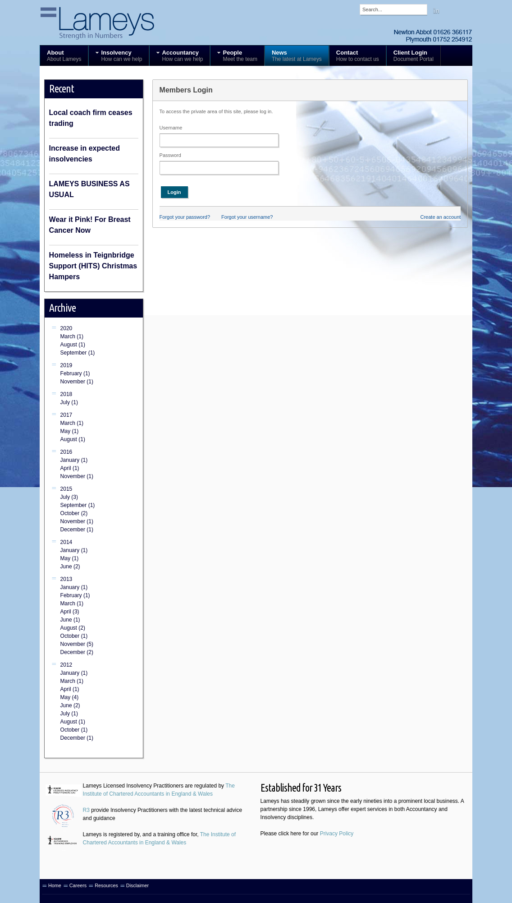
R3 (86, 810)
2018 (66, 394)
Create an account (440, 217)
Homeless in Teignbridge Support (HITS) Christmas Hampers (93, 266)
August (72, 344)
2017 (66, 415)
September (77, 353)
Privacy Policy (337, 833)
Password (170, 155)
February (75, 373)
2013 (66, 579)
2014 (66, 542)
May (69, 431)
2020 (66, 328)
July (69, 402)
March (71, 336)
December (76, 529)
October (74, 513)
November (76, 381)
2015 (66, 489)
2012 (66, 665)
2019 (66, 365)
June (70, 566)
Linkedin (436, 10)
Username (171, 127)
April (69, 468)
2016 (66, 452)
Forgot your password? (185, 217)
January (74, 460)
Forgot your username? (247, 217)
